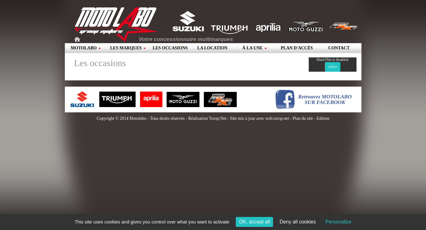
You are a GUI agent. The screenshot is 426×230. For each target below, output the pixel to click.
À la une (254, 48)
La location (212, 48)
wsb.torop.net (277, 118)
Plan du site (303, 118)
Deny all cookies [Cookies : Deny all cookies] (298, 221)
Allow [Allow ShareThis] (332, 67)
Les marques (128, 48)
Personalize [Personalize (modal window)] (338, 221)
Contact (339, 48)
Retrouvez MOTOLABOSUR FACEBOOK (325, 99)
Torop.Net (217, 118)
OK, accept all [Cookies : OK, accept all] (254, 221)
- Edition (321, 118)
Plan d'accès (297, 48)
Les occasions (170, 48)
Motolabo (86, 48)
